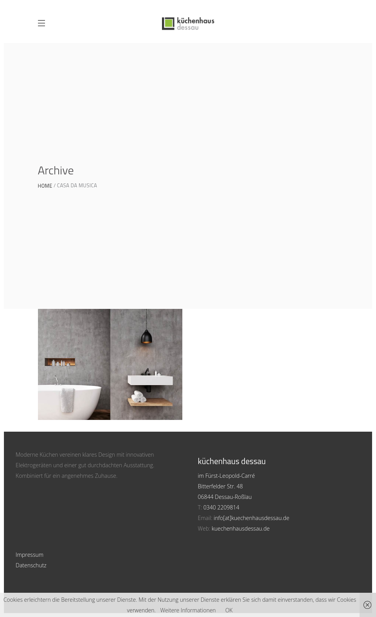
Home (45, 185)
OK (229, 610)
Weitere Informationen (188, 610)
